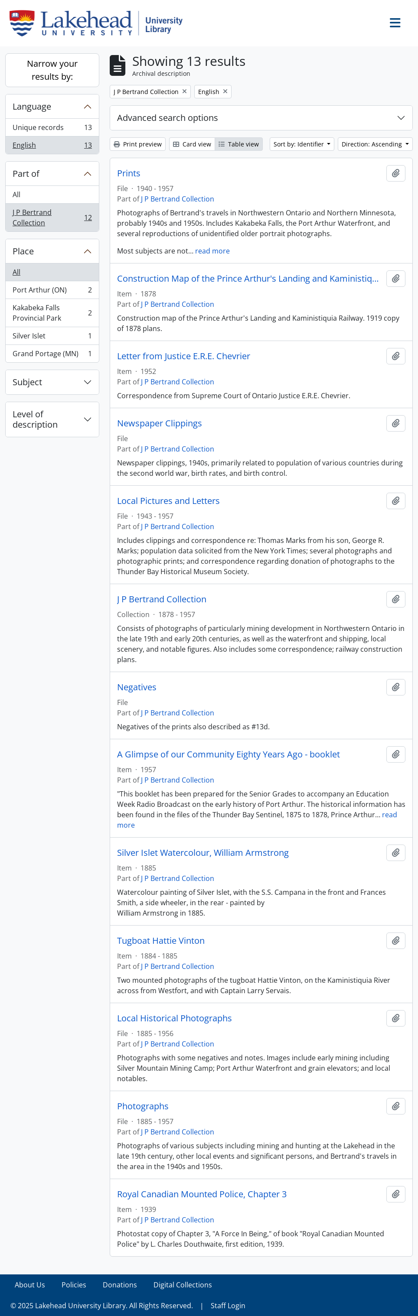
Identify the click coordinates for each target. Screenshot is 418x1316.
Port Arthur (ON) (52, 292)
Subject (27, 382)
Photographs (143, 1106)
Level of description (35, 419)
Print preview (138, 144)
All (16, 194)
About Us (30, 1285)
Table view (239, 144)
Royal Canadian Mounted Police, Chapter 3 (202, 1194)
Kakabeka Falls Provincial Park (52, 313)
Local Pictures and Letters (168, 501)
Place (23, 251)
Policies (74, 1285)
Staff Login (228, 1305)
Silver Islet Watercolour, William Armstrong (203, 853)
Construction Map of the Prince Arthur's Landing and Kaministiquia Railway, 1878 (250, 278)
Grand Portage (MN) (52, 355)
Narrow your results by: (52, 70)
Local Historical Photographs (174, 1018)
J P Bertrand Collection (52, 217)
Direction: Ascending (373, 144)
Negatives (137, 687)
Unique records (52, 129)
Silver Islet (52, 338)
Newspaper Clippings (159, 423)
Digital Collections (182, 1285)
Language (32, 106)
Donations (120, 1285)
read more (212, 251)
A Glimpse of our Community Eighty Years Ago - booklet (228, 754)
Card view (192, 144)
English (52, 147)
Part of (26, 173)
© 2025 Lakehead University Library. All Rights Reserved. (101, 1305)
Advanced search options (167, 117)
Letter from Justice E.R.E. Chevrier (183, 356)
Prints (128, 173)
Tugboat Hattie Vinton (161, 941)
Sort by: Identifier (300, 144)
